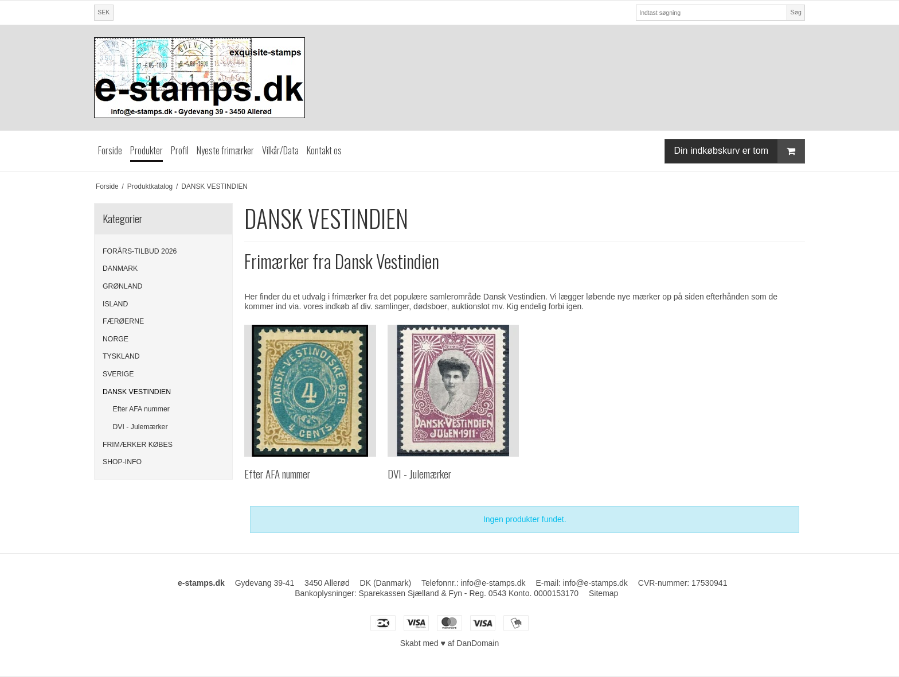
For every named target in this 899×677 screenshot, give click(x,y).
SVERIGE (118, 374)
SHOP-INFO (122, 462)
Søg (795, 12)
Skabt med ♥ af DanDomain (449, 643)
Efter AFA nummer (141, 409)
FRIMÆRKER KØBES (138, 445)
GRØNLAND (122, 286)
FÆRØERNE (123, 321)
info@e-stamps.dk (595, 582)
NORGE (115, 339)
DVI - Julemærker (140, 427)
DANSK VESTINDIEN (137, 392)
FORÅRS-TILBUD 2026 (140, 251)
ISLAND (115, 304)
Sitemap (603, 593)
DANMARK (120, 268)
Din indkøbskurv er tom (739, 151)
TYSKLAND (121, 356)
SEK (103, 12)
